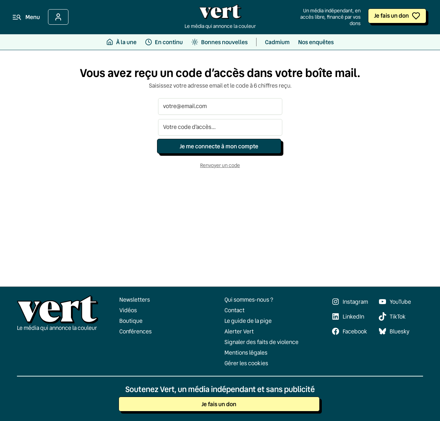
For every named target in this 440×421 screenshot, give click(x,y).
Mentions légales (245, 352)
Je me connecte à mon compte (219, 146)
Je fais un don (391, 15)
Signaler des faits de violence (261, 341)
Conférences (135, 331)
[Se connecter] (58, 17)
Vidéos (128, 310)
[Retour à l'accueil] (220, 13)
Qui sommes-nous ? (248, 299)
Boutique (131, 320)
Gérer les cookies (246, 363)
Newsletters (134, 299)
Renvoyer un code (220, 165)
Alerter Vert (239, 331)
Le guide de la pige (248, 320)
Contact (234, 310)
